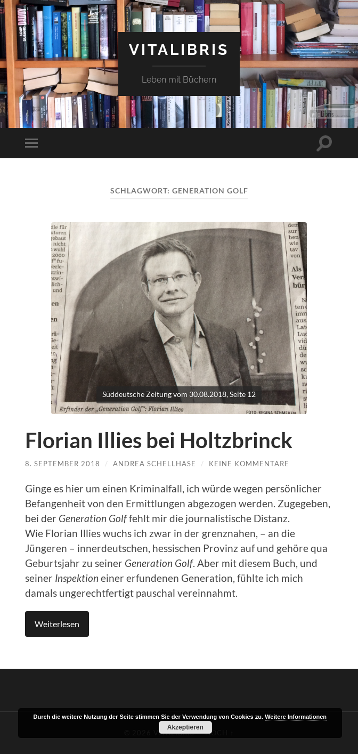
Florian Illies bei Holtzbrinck (158, 440)
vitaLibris (179, 50)
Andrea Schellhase (154, 463)
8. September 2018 (62, 463)
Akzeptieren (185, 727)
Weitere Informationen (296, 717)
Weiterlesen (57, 624)
